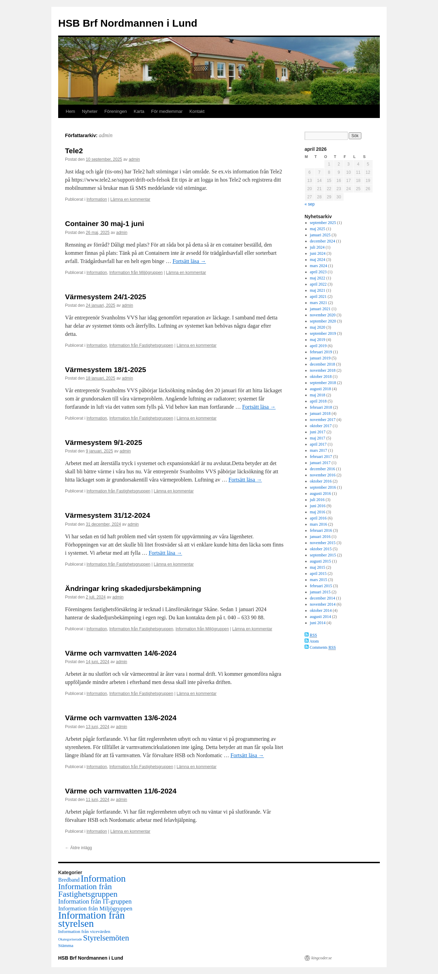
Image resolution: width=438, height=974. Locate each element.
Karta (139, 111)
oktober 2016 (321, 481)
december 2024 (322, 241)
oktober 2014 (321, 610)
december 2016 (322, 468)
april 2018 (318, 401)
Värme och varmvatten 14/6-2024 (121, 653)
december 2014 (322, 598)
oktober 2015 (321, 549)
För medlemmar (167, 111)
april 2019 (318, 345)
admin (106, 135)
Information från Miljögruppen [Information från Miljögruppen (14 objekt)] (95, 908)
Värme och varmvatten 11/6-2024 (121, 791)
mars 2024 (318, 265)
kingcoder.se (321, 958)
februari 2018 (321, 407)
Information (97, 199)
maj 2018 (317, 395)
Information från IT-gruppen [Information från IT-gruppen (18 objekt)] (95, 901)
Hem (70, 111)
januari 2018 (320, 413)
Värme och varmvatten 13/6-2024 (121, 718)
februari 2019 (321, 352)
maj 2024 (317, 259)
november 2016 (323, 475)
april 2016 (318, 518)
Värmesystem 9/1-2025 (103, 442)
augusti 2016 (320, 493)
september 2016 (323, 487)
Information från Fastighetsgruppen (141, 345)
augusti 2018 (320, 388)
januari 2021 (320, 308)
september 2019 (323, 333)
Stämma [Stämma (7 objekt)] (65, 945)
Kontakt (197, 111)
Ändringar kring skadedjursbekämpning (133, 588)
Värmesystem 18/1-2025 (105, 369)
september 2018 (323, 382)
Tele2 (74, 151)
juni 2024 (318, 253)
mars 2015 (318, 579)
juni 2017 (318, 432)
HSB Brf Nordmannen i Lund (127, 23)
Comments (320, 647)
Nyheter (90, 111)
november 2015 (323, 542)
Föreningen (115, 111)
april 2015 (318, 573)
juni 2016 (318, 505)
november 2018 (323, 370)
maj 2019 (317, 339)
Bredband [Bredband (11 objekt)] (69, 880)
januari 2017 (320, 462)
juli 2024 (317, 247)
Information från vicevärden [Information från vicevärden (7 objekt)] (84, 931)
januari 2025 (320, 235)
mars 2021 (318, 302)
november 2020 (323, 315)
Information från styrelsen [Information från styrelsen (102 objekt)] (91, 919)
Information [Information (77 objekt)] (103, 878)
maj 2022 (317, 278)
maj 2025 (317, 228)
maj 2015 (317, 567)
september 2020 (323, 321)
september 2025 (323, 222)
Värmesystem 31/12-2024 (107, 515)
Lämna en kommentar (131, 199)
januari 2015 (320, 592)
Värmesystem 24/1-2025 (105, 297)
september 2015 (323, 555)
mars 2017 (318, 450)
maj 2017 (317, 438)
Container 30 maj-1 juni (104, 223)
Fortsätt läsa (189, 261)
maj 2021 (317, 290)
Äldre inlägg (78, 847)
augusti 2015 (320, 561)
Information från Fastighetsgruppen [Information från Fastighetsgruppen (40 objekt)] (87, 890)
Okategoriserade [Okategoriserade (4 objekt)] (70, 939)
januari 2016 (320, 536)
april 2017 (318, 444)
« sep (309, 204)
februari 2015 (321, 585)
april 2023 (318, 271)
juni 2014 (318, 622)
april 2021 (318, 296)
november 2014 (323, 604)
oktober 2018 (321, 376)
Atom (312, 641)
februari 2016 (321, 530)
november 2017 (323, 419)
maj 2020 (317, 327)
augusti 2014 (320, 616)
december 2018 (322, 364)
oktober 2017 (321, 425)
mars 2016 (318, 524)
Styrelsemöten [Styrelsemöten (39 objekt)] (106, 937)
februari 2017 (321, 456)
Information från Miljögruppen (136, 272)
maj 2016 (317, 512)
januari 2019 (320, 358)
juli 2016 (317, 499)
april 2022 (318, 284)
